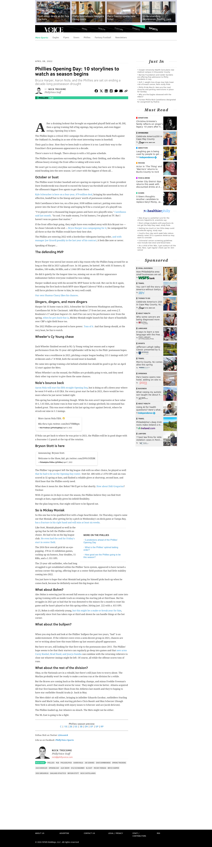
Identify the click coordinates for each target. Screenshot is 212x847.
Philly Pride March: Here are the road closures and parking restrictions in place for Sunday (155, 89)
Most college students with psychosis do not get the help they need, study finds (155, 224)
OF (91, 726)
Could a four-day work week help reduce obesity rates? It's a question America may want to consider (155, 235)
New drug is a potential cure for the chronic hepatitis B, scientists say (153, 219)
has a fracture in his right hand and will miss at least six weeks (67, 522)
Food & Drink (144, 178)
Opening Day (54, 768)
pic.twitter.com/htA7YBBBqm (64, 424)
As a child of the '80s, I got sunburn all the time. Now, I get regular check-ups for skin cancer (156, 247)
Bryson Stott (73, 773)
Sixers (76, 37)
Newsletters (121, 37)
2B (70, 726)
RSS (158, 833)
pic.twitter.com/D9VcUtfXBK (80, 458)
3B (81, 726)
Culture (119, 28)
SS (75, 726)
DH (86, 726)
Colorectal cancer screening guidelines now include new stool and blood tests (154, 241)
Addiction (143, 148)
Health (101, 29)
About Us (39, 833)
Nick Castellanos (87, 773)
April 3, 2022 (67, 428)
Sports (153, 29)
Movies (141, 163)
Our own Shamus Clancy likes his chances (56, 295)
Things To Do (144, 298)
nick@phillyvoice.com (62, 757)
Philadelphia (66, 763)
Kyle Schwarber (77, 768)
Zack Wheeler (41, 768)
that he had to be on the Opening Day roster (57, 474)
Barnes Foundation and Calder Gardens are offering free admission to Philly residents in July (155, 76)
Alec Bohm (65, 768)
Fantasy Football (103, 37)
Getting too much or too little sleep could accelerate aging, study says (155, 229)
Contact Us (89, 833)
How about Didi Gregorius (110, 486)
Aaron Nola (78, 763)
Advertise (64, 833)
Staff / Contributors (139, 834)
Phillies (87, 37)
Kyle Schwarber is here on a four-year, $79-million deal (63, 194)
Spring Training (119, 763)
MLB (51, 97)
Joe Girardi (89, 763)
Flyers (66, 37)
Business (142, 388)
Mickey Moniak (100, 768)
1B (65, 726)
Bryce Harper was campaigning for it (87, 228)
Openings (142, 373)
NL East (89, 768)
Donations (143, 118)
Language (142, 328)
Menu (39, 30)
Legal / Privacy (115, 833)
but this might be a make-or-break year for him (96, 610)
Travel (141, 283)
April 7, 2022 (67, 462)
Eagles (56, 37)
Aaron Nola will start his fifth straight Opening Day (61, 387)
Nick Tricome (57, 89)
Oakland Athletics (58, 773)
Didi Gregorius (42, 773)
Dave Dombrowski (103, 763)
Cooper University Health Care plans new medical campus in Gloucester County (155, 70)
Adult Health (144, 313)
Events (136, 29)
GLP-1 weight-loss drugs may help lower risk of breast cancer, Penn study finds (155, 83)
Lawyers (142, 433)
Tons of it (88, 326)
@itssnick (63, 735)
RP (102, 726)
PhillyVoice (53, 30)
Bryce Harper (113, 768)
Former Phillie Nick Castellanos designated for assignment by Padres (156, 100)
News (84, 29)
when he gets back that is (56, 318)
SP (96, 726)
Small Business (145, 268)
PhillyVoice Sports (64, 740)
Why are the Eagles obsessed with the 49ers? (154, 95)
